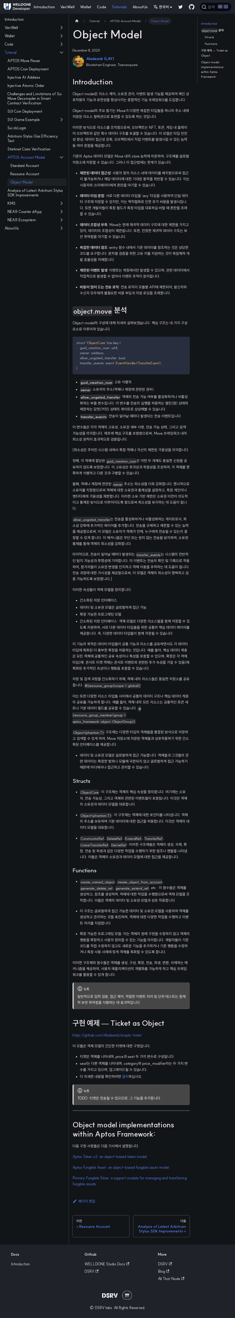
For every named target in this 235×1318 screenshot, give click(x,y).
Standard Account (24, 165)
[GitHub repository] (191, 7)
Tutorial (11, 52)
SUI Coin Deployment (24, 111)
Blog (163, 1271)
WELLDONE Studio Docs (106, 1264)
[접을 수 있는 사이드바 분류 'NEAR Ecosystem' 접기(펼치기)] (61, 220)
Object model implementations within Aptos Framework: (212, 69)
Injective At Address (23, 77)
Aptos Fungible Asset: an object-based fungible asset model (121, 1167)
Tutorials (119, 7)
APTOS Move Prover (23, 60)
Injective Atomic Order (25, 85)
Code (101, 7)
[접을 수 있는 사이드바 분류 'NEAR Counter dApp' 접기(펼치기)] (61, 211)
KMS (11, 203)
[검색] (215, 7)
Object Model (21, 182)
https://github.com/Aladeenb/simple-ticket (107, 1035)
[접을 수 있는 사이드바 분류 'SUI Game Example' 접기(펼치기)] (61, 119)
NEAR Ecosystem (21, 220)
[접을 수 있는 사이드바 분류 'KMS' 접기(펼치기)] (61, 203)
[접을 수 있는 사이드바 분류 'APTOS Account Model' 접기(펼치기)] (61, 157)
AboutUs (140, 7)
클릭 (125, 1076)
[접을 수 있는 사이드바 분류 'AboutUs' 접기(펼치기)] (61, 228)
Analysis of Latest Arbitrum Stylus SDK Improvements (35, 192)
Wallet (85, 7)
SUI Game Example (23, 119)
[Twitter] (180, 7)
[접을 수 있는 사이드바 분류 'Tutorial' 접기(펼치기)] (61, 52)
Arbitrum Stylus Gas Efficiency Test (32, 138)
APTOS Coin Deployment (28, 69)
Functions (211, 44)
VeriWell (67, 7)
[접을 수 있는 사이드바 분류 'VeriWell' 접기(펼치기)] (61, 27)
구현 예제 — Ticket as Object (214, 53)
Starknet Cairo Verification (28, 149)
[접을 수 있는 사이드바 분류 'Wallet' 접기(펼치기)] (61, 36)
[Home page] (77, 21)
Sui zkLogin (16, 128)
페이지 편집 (84, 1201)
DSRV (91, 1271)
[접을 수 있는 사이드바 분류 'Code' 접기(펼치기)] (61, 44)
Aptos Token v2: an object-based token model (110, 1156)
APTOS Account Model (26, 157)
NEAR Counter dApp (24, 211)
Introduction (44, 7)
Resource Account (24, 174)
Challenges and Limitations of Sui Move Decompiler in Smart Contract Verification (34, 98)
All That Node (171, 1278)
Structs (209, 37)
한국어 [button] (161, 7)
